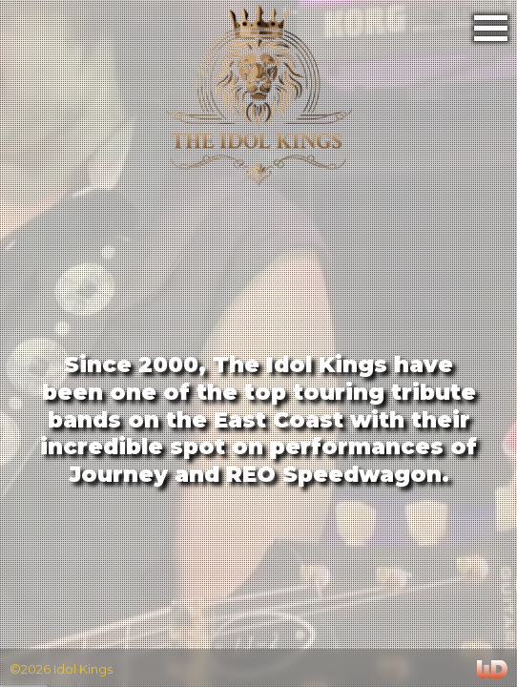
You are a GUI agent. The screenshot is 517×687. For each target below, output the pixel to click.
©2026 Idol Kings (61, 668)
